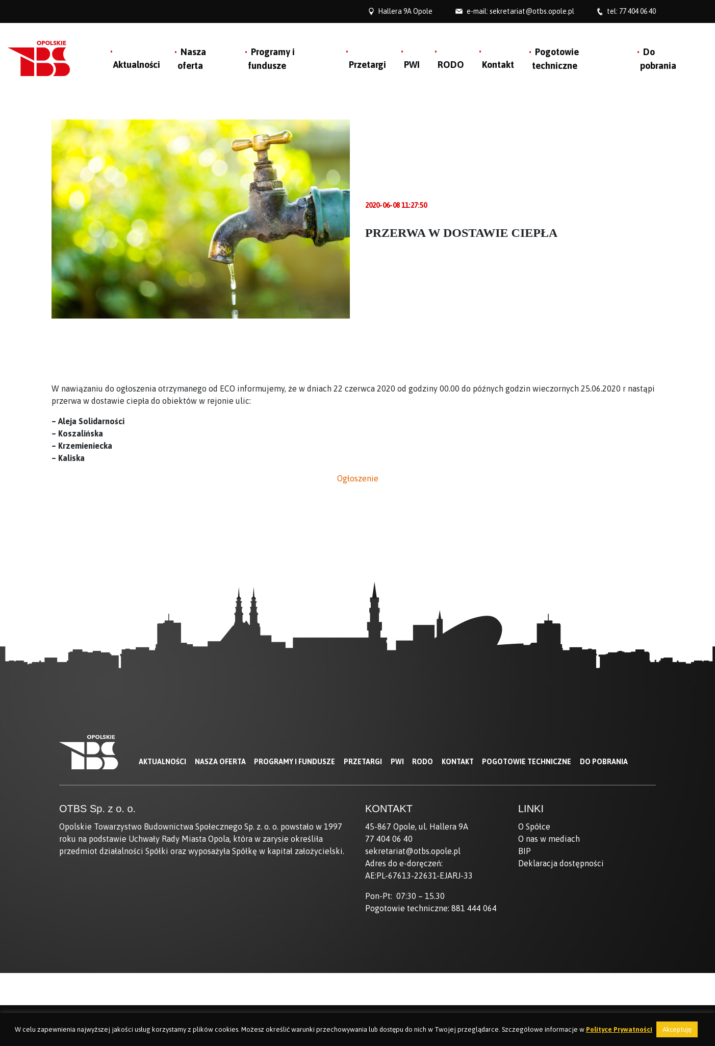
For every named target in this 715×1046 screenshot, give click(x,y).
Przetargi (367, 64)
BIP (524, 851)
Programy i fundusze (294, 762)
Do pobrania (604, 762)
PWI (412, 64)
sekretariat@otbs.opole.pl (532, 11)
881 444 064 (474, 908)
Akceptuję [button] (677, 1029)
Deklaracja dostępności (561, 863)
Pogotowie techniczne (526, 762)
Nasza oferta (220, 762)
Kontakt (498, 64)
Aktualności (136, 64)
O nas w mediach (549, 838)
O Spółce (534, 826)
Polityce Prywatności (619, 1029)
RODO (451, 64)
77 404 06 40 (637, 11)
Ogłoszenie (357, 478)
